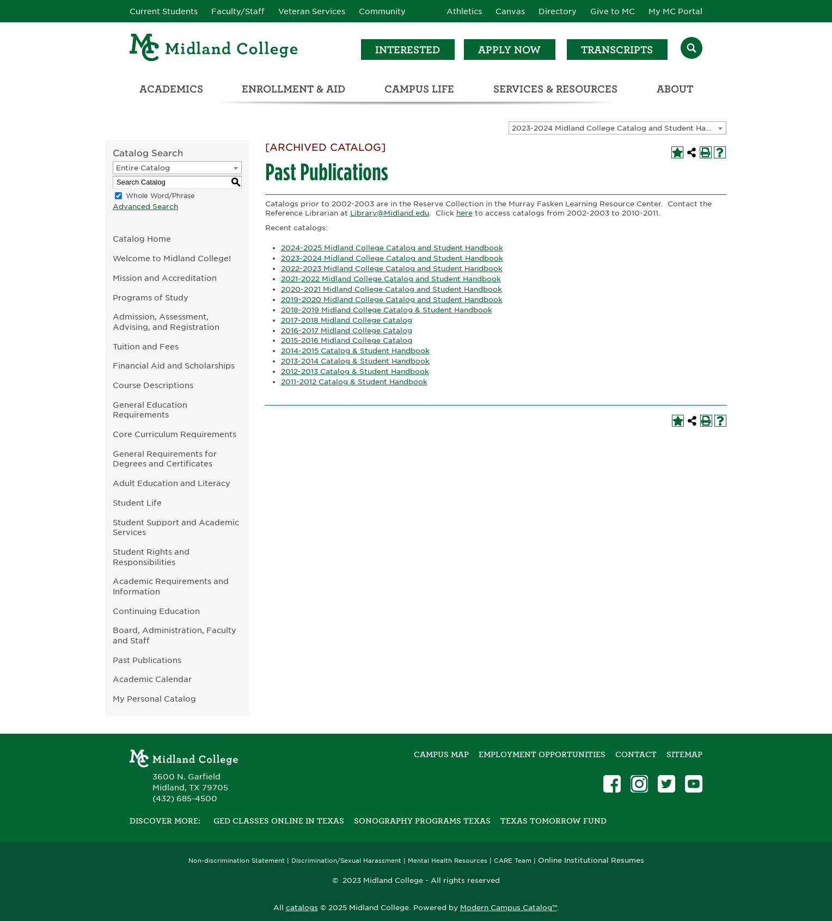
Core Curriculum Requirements (174, 434)
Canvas (510, 11)
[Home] (214, 49)
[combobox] (617, 127)
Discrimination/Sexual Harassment (346, 860)
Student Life (137, 502)
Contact (636, 754)
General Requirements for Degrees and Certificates (165, 459)
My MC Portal (675, 11)
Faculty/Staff (238, 11)
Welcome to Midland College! (172, 258)
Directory (558, 11)
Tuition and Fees (146, 346)
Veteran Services (311, 11)
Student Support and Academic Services (176, 527)
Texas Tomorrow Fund (553, 820)
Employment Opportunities (542, 754)
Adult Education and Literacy (171, 483)
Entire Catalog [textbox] (143, 168)
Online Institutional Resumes (591, 860)
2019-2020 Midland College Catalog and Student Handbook (392, 300)
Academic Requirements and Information (171, 586)
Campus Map (441, 754)
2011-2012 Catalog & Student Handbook (354, 382)
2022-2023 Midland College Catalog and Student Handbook (392, 269)
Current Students (164, 11)
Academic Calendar (152, 679)
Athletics (464, 11)
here (464, 213)
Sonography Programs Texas (422, 820)
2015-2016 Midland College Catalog (346, 340)
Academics (171, 89)
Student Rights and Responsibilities (151, 557)
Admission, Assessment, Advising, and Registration (166, 321)
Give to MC (612, 11)
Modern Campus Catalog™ (508, 908)
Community (382, 11)
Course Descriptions (153, 385)
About (675, 89)
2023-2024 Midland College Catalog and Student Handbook (392, 258)
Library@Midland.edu (389, 213)
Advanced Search (145, 206)
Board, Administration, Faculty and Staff (174, 635)
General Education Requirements (150, 410)
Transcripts (617, 50)
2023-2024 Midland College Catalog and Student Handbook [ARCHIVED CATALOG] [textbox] (619, 128)
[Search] (691, 49)
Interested (407, 50)
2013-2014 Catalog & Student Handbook (355, 361)
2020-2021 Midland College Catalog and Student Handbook (391, 289)
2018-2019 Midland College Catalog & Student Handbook (386, 310)
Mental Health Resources (447, 860)
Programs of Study (150, 297)
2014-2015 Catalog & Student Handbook (355, 351)
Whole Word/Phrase (160, 196)
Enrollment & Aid (293, 89)
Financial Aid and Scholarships (174, 365)
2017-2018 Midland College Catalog (346, 320)
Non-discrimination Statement (236, 860)
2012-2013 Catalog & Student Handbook (355, 371)
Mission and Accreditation (165, 278)
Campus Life (419, 89)
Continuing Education (156, 611)
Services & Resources (555, 89)
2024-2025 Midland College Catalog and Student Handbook (392, 248)
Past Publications (147, 660)
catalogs (302, 908)
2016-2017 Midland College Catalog (346, 331)
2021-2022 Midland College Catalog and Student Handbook (391, 279)
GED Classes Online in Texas (278, 820)
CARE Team (512, 860)
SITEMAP (684, 754)
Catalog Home (142, 238)
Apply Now (509, 50)
